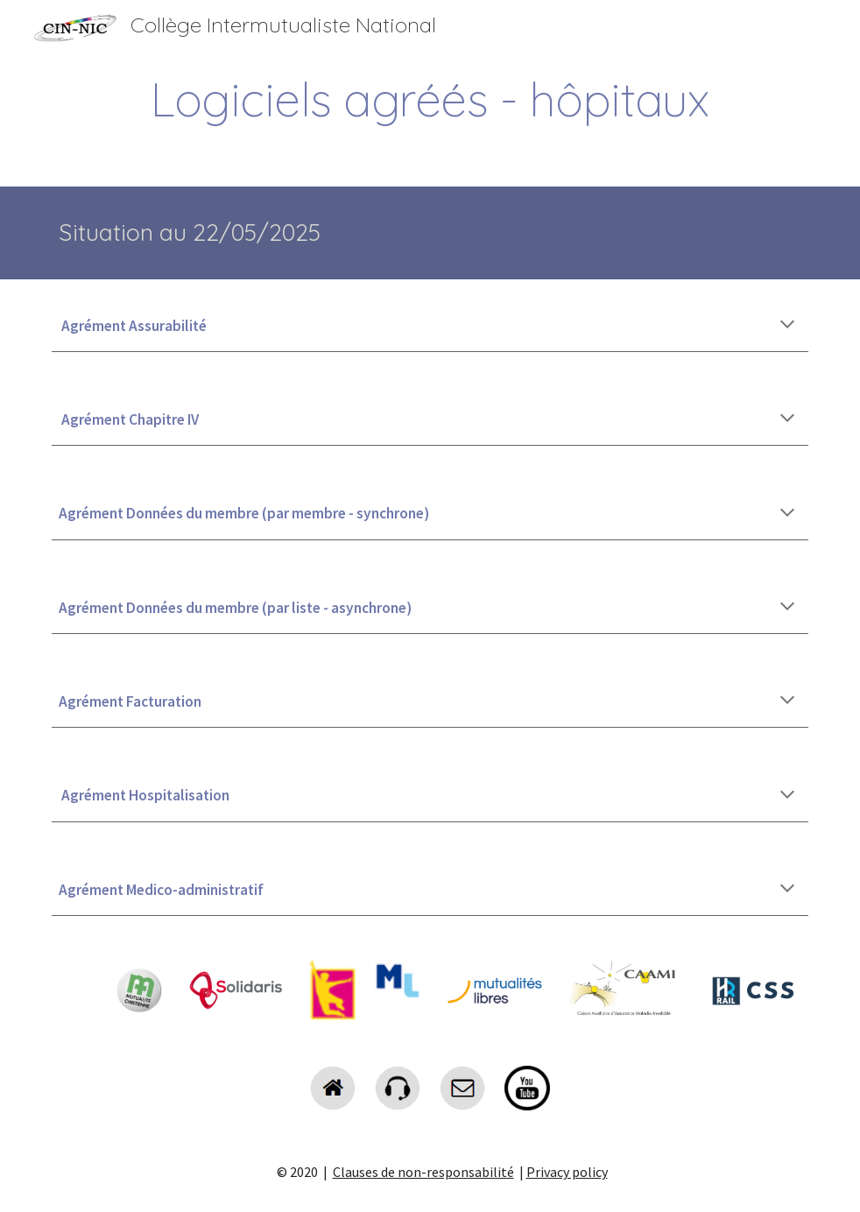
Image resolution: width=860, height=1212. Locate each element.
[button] (787, 326)
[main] (430, 99)
